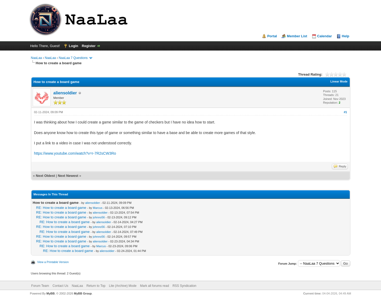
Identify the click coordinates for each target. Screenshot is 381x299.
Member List (297, 36)
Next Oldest (45, 176)
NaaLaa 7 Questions (73, 58)
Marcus (97, 207)
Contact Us (60, 286)
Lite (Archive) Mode (123, 286)
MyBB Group (83, 293)
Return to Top (96, 286)
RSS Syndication (184, 286)
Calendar (324, 36)
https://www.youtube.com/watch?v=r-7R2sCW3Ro (75, 153)
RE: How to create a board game (61, 208)
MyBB (50, 293)
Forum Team (40, 286)
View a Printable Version (53, 262)
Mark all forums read (154, 286)
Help (345, 36)
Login (73, 46)
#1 (345, 112)
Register (89, 46)
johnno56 (99, 217)
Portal (272, 36)
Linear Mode (339, 81)
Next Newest (68, 176)
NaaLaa (36, 58)
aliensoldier (65, 93)
